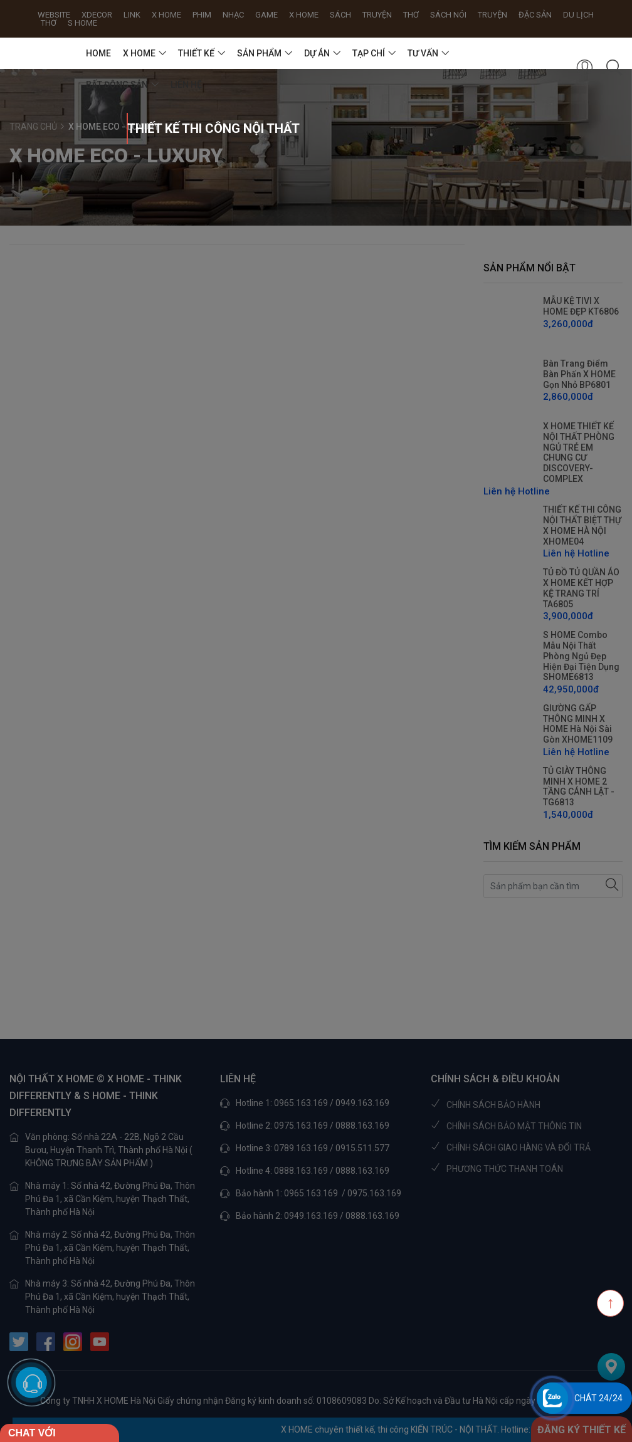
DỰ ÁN (317, 53)
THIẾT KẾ (196, 53)
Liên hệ (186, 85)
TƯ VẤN (423, 53)
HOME (98, 53)
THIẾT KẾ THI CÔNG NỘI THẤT (127, 128)
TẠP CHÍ (368, 53)
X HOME (139, 53)
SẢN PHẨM (259, 53)
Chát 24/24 (598, 1398)
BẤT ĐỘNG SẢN (117, 85)
